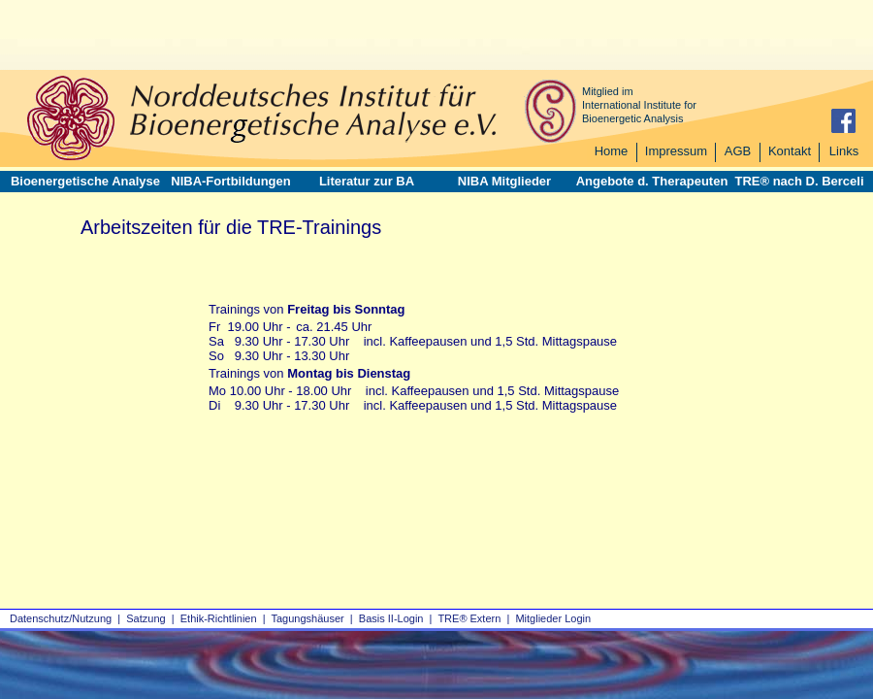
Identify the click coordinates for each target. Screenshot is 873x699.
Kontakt (789, 151)
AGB (738, 151)
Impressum (676, 151)
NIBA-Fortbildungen (230, 181)
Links (843, 151)
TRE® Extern (469, 618)
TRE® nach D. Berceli (798, 181)
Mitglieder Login (553, 618)
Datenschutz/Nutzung (61, 618)
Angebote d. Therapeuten (652, 181)
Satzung (145, 618)
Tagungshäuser (308, 618)
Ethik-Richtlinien (218, 618)
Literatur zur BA (366, 181)
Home (612, 151)
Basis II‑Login (391, 618)
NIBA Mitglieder (504, 181)
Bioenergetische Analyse (85, 181)
